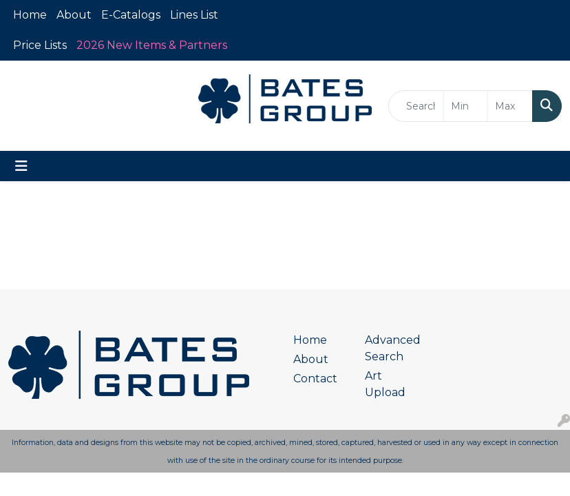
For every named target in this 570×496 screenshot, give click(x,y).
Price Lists (40, 45)
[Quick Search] (416, 106)
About (74, 14)
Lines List (194, 14)
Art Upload (385, 384)
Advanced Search (392, 348)
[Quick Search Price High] (510, 106)
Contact (315, 378)
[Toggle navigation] (21, 166)
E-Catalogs (130, 14)
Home (30, 14)
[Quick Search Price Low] (466, 106)
